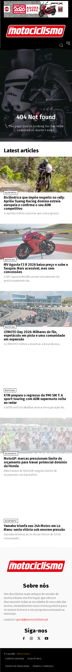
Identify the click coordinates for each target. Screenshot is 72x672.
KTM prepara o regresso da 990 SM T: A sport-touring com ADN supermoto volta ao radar (35, 399)
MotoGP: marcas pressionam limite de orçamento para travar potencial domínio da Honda (35, 462)
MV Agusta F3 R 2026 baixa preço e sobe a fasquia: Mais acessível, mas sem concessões (36, 268)
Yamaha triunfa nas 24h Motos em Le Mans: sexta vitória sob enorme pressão (34, 528)
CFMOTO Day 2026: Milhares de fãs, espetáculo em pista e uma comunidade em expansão (34, 336)
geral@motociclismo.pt (32, 619)
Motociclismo (23, 654)
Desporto (11, 192)
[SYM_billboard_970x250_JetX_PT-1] (36, 16)
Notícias (10, 260)
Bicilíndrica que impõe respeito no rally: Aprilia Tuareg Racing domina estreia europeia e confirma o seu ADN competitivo (34, 203)
